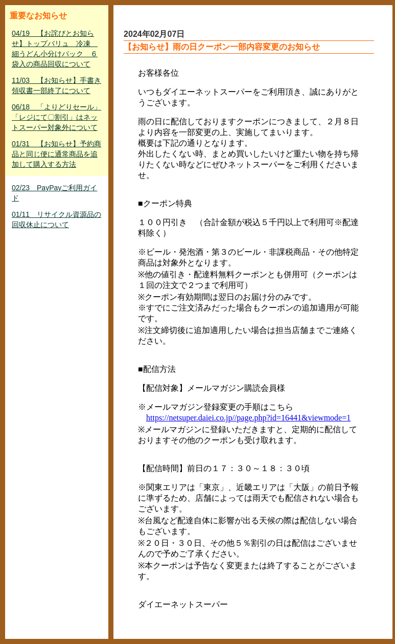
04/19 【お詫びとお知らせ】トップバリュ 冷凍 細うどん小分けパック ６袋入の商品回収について (55, 48)
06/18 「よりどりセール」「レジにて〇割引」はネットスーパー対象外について (56, 117)
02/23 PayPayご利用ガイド (54, 193)
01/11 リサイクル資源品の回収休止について (56, 219)
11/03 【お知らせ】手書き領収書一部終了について (56, 85)
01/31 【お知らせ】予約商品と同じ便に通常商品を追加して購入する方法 (56, 154)
